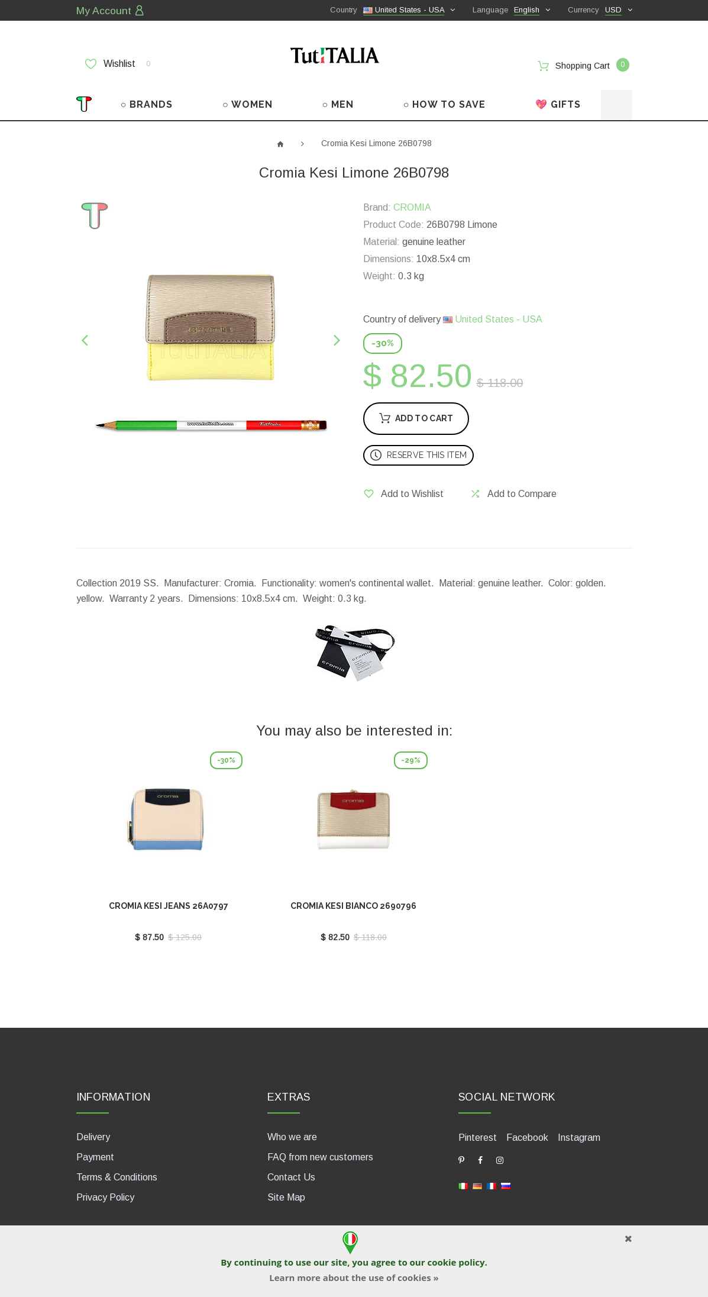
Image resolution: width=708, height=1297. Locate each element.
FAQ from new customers (320, 1149)
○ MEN (338, 99)
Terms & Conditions (116, 1169)
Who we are (292, 1129)
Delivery (93, 1129)
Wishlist (117, 63)
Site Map (286, 1190)
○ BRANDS (147, 99)
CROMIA (412, 202)
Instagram (579, 1129)
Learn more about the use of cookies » (353, 1277)
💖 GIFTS (558, 99)
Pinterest (477, 1129)
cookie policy (455, 1262)
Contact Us (291, 1169)
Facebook (527, 1129)
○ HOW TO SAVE (444, 99)
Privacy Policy (105, 1190)
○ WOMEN (247, 99)
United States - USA (492, 314)
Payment (95, 1149)
